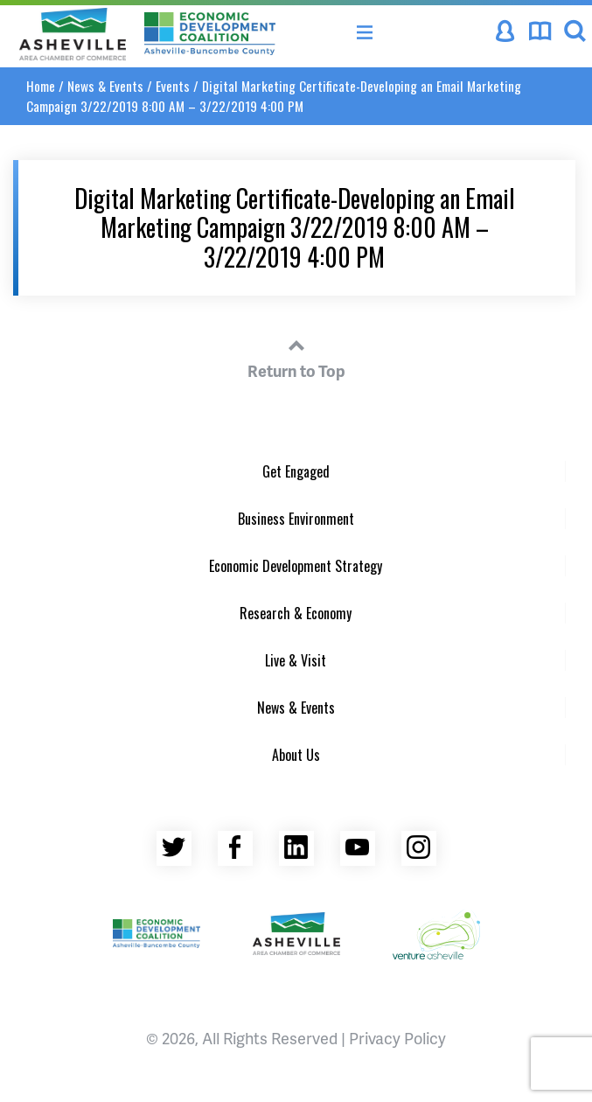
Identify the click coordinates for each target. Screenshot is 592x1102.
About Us (296, 754)
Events (173, 85)
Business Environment (296, 518)
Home (40, 85)
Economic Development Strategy (295, 565)
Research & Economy (296, 613)
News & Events (105, 85)
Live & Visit (295, 660)
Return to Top (296, 356)
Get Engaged (296, 471)
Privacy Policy (397, 1038)
